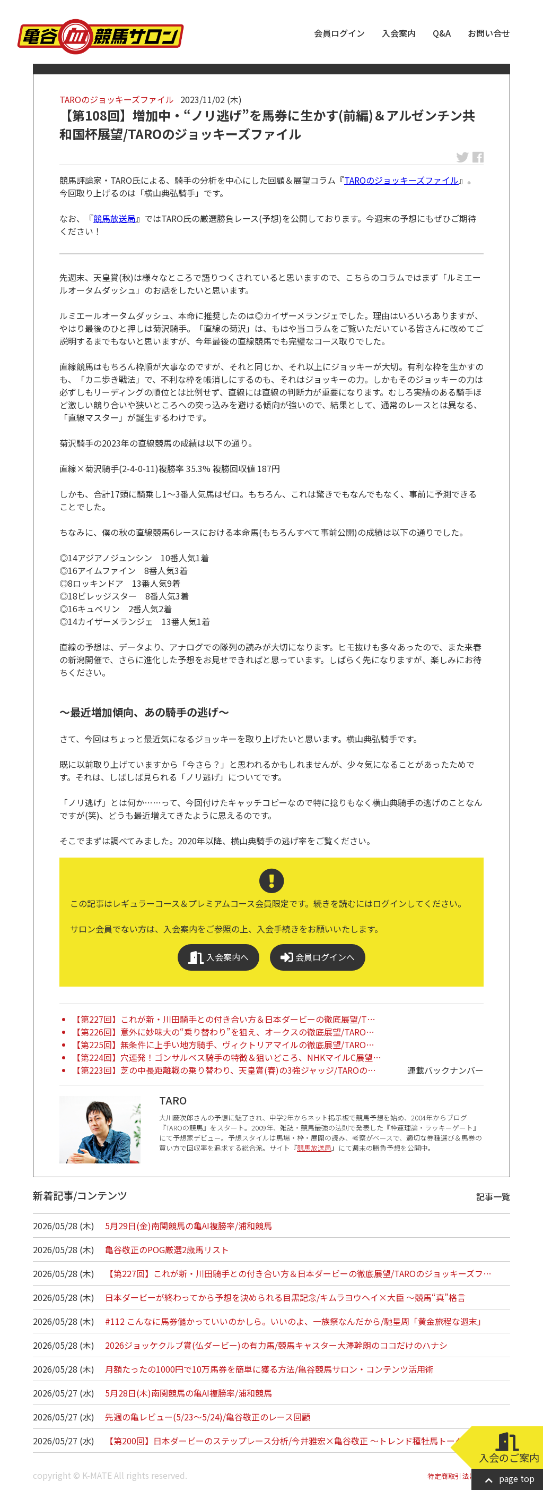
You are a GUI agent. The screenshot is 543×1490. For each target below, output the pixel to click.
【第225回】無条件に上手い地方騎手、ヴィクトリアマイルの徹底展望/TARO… (223, 1044)
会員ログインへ (318, 957)
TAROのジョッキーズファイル (116, 99)
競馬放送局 (114, 218)
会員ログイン (339, 33)
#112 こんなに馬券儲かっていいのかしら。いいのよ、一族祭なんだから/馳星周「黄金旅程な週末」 (295, 1321)
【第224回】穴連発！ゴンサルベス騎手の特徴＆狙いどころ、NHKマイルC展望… (226, 1057)
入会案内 (399, 33)
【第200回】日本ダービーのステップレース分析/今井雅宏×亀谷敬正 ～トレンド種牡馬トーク (284, 1440)
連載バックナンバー (445, 1070)
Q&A (442, 33)
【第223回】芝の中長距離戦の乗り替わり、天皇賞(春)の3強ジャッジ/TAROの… (224, 1070)
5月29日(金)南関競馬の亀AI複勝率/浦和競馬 (188, 1225)
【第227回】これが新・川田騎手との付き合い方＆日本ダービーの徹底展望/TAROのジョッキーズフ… (298, 1273)
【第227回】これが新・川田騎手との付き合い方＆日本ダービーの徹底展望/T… (223, 1019)
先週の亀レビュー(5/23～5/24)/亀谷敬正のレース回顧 (207, 1416)
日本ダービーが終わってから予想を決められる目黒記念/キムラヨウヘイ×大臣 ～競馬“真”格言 (285, 1297)
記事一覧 (493, 1196)
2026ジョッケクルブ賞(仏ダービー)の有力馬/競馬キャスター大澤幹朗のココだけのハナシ (276, 1345)
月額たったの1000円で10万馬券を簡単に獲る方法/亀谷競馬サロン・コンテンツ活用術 (269, 1369)
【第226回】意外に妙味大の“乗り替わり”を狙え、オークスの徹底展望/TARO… (223, 1031)
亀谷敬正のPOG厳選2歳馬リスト (167, 1249)
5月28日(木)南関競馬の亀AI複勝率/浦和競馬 (188, 1392)
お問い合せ (489, 33)
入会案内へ (218, 957)
